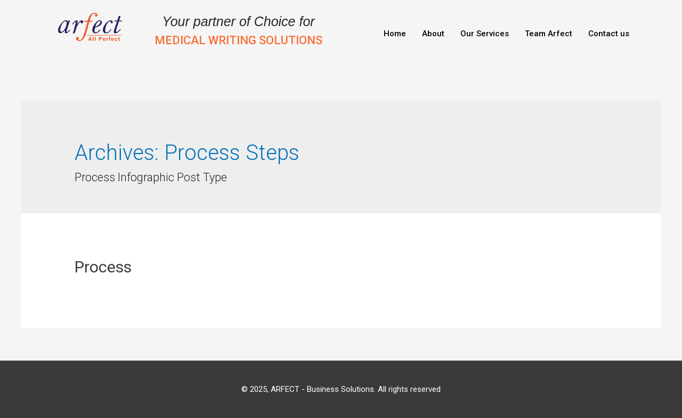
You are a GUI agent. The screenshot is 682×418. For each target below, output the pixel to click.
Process (103, 267)
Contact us (608, 33)
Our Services (484, 33)
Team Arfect (548, 33)
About (433, 33)
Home (395, 33)
